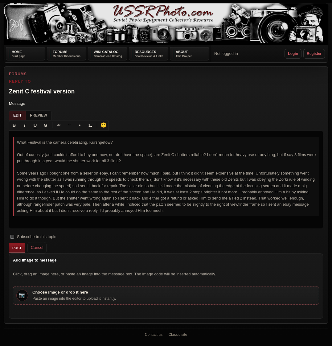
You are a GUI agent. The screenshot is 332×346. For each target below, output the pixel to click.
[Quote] (69, 125)
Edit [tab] (17, 115)
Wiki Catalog (106, 52)
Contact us (153, 334)
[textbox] (166, 179)
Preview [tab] (38, 115)
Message (17, 103)
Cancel (37, 247)
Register (314, 53)
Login (293, 53)
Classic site (178, 334)
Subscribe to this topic (33, 236)
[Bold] (14, 125)
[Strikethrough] (46, 125)
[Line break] (59, 125)
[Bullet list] (80, 125)
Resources (145, 52)
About (182, 52)
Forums (60, 52)
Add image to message (35, 260)
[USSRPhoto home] (166, 24)
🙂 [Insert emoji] (103, 125)
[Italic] (25, 125)
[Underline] (35, 125)
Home (17, 52)
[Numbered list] (90, 125)
